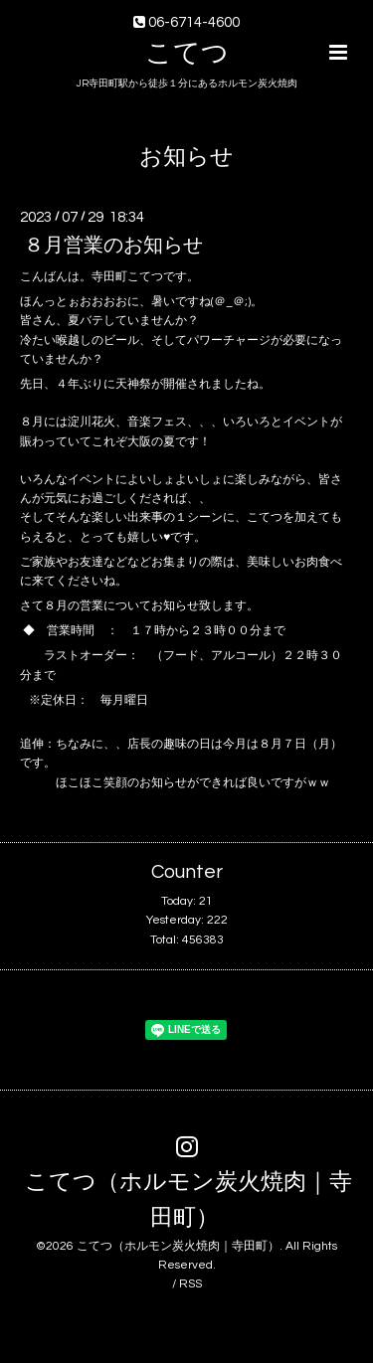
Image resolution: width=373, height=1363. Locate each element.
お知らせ (186, 157)
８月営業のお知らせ (113, 246)
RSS (190, 1284)
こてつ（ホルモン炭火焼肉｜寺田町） (188, 1200)
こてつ (187, 54)
